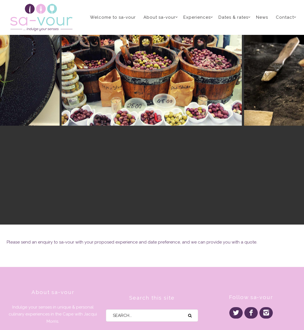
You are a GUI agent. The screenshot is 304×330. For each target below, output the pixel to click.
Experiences (197, 17)
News (262, 17)
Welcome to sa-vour (113, 17)
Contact (285, 17)
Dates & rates (233, 17)
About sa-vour (160, 17)
